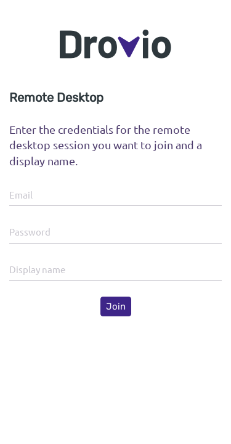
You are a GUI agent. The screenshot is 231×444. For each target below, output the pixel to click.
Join (116, 306)
